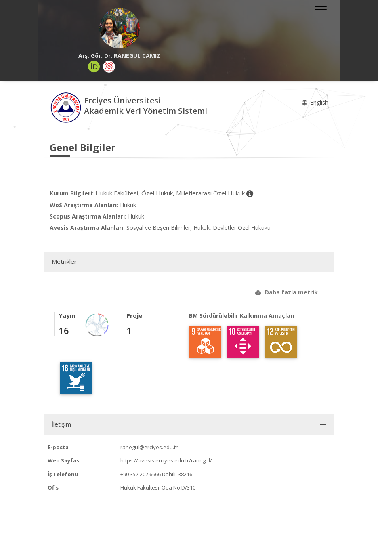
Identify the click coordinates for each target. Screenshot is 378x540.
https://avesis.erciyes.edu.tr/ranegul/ (166, 460)
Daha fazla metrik (285, 292)
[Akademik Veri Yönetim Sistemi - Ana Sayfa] (67, 107)
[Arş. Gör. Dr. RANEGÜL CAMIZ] (119, 28)
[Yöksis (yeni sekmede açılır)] (109, 67)
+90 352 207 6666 (140, 474)
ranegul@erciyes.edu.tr (149, 447)
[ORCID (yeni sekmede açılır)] (94, 67)
